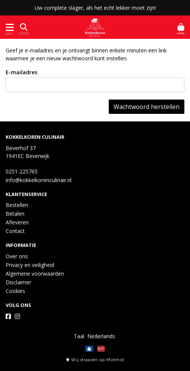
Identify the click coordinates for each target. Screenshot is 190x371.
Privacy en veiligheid (30, 264)
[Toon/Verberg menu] (8, 27)
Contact (15, 231)
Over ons (17, 256)
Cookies (15, 290)
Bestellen (17, 204)
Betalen (15, 213)
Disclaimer (18, 282)
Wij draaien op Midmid (95, 359)
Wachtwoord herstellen (146, 107)
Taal (79, 336)
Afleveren (17, 222)
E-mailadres (21, 72)
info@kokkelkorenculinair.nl (38, 180)
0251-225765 (22, 171)
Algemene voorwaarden (35, 273)
